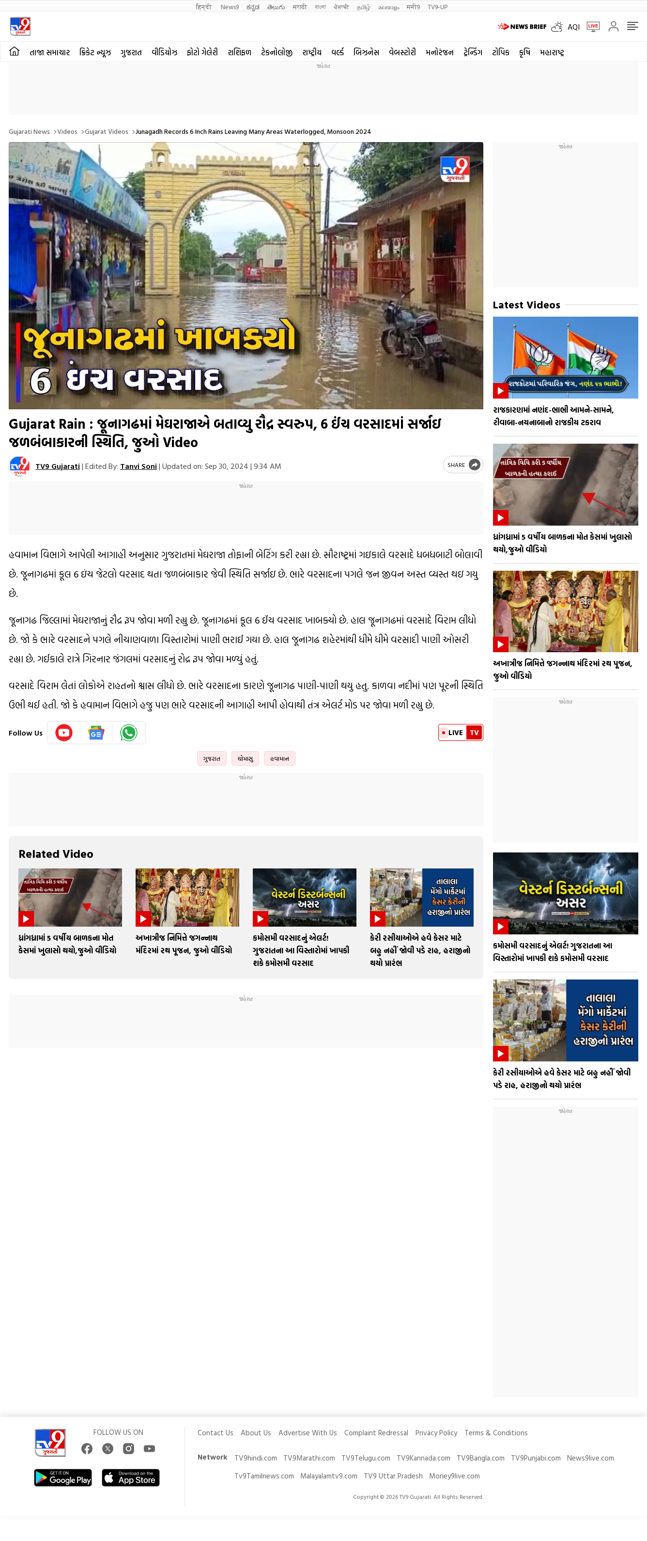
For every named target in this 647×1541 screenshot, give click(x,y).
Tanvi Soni (138, 466)
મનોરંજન (440, 52)
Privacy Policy (436, 1432)
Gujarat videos (106, 131)
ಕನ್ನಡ (253, 6)
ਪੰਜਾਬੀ (341, 6)
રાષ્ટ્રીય (312, 52)
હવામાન (279, 758)
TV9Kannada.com (423, 1457)
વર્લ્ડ (337, 52)
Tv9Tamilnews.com (264, 1475)
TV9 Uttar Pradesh (393, 1475)
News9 (230, 6)
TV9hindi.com (255, 1457)
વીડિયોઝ (164, 52)
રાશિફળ (239, 52)
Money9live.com (454, 1475)
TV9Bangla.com (481, 1457)
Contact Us (215, 1432)
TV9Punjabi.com (536, 1457)
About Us (256, 1432)
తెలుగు (276, 6)
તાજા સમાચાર (50, 52)
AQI (574, 26)
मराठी (300, 6)
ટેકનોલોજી (277, 52)
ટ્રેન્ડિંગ (472, 52)
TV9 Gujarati (57, 466)
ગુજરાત (131, 52)
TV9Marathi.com (309, 1457)
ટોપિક (500, 52)
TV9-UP (437, 6)
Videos (67, 131)
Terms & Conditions (496, 1432)
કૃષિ (524, 52)
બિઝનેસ (366, 52)
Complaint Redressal (376, 1432)
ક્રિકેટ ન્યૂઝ (95, 52)
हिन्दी (204, 6)
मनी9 (413, 6)
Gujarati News (29, 131)
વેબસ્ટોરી (402, 52)
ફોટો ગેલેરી (202, 52)
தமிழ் (363, 6)
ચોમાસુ (245, 758)
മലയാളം (388, 6)
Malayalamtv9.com (328, 1475)
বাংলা (320, 6)
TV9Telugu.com (365, 1457)
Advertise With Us (307, 1432)
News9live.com (590, 1457)
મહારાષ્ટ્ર (552, 52)
